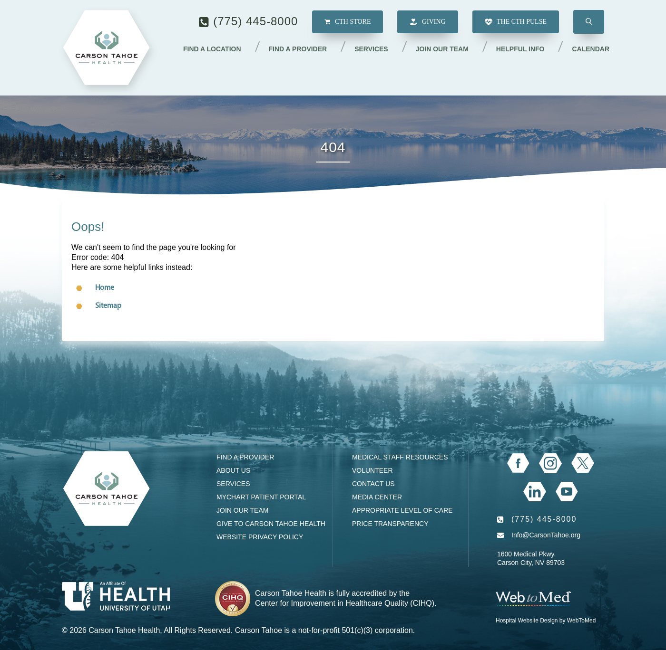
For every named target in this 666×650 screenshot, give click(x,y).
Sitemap (108, 306)
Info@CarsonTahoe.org (545, 535)
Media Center (377, 497)
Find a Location (212, 49)
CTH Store (347, 21)
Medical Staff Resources (400, 457)
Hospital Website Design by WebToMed (546, 620)
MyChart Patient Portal (261, 497)
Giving (427, 22)
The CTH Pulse (516, 22)
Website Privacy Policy (259, 537)
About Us (233, 470)
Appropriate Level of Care (402, 510)
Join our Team (442, 49)
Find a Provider (298, 49)
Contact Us (373, 484)
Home (104, 288)
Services (371, 49)
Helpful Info (520, 49)
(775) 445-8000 (255, 21)
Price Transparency (390, 523)
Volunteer (372, 470)
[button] (588, 22)
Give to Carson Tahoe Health (270, 523)
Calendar (590, 49)
